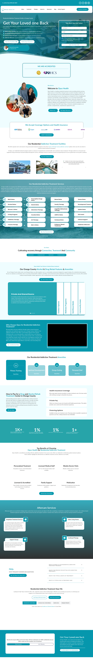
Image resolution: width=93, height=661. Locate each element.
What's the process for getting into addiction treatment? (63, 571)
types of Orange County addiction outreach (59, 146)
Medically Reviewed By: (14, 47)
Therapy (36, 9)
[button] (8, 167)
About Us (42, 9)
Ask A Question (41, 644)
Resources (49, 9)
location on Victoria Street (48, 606)
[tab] (30, 603)
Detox (22, 9)
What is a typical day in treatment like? (61, 580)
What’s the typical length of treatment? (61, 575)
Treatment (29, 9)
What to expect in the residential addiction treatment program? (62, 565)
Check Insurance (18, 644)
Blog (55, 9)
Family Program (61, 9)
